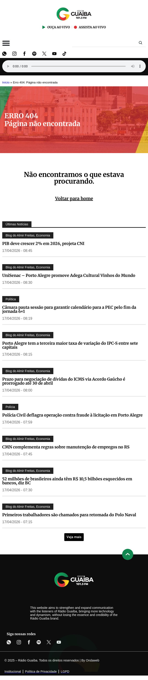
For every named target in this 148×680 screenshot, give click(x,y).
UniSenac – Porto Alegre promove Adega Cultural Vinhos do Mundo (68, 275)
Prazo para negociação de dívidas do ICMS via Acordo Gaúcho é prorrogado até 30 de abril (63, 381)
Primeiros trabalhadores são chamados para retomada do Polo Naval (69, 514)
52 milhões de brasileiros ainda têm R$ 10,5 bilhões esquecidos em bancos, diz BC (67, 480)
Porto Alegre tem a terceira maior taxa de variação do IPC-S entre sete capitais (70, 345)
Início (6, 82)
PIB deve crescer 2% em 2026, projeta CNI (43, 243)
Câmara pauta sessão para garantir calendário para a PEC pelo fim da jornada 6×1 (69, 309)
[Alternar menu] (6, 43)
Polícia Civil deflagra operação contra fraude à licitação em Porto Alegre (72, 415)
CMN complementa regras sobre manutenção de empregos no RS (65, 447)
